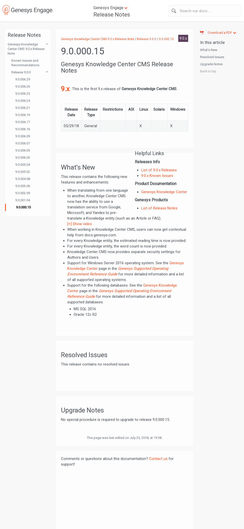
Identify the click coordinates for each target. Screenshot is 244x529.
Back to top (208, 71)
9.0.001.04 (22, 200)
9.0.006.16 (22, 129)
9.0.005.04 (22, 165)
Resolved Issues (212, 57)
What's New (208, 50)
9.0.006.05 (22, 150)
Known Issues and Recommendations (25, 63)
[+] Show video (79, 224)
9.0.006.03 (22, 157)
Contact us (158, 458)
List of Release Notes (159, 208)
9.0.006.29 (22, 79)
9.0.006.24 (22, 101)
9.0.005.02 (22, 172)
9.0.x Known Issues (157, 175)
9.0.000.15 (23, 207)
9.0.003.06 (22, 186)
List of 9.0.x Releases (159, 170)
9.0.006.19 (22, 115)
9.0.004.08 (22, 179)
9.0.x (183, 38)
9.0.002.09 (22, 193)
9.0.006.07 (22, 143)
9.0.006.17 (22, 122)
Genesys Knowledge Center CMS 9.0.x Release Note (26, 48)
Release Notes (111, 14)
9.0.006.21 (22, 108)
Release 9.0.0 (21, 72)
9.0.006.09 (22, 136)
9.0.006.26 (22, 86)
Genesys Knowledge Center (164, 192)
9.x (65, 89)
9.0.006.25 (22, 93)
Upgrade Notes (211, 64)
